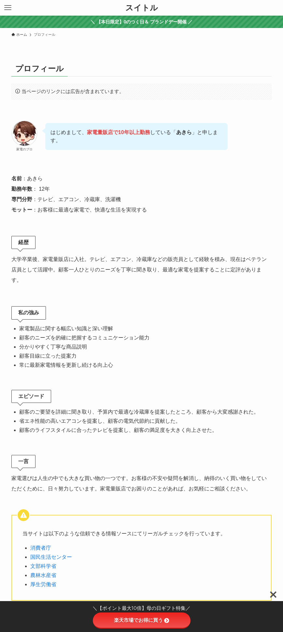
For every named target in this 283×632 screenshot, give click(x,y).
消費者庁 (40, 548)
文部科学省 (43, 566)
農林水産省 (43, 575)
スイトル (141, 8)
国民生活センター (51, 557)
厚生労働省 (43, 584)
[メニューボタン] (8, 8)
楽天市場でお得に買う (141, 620)
